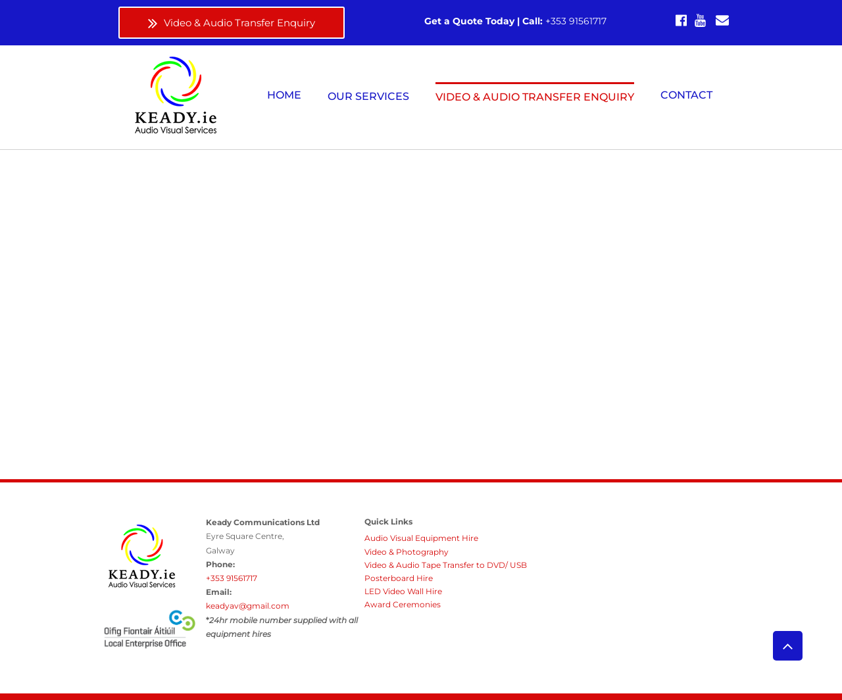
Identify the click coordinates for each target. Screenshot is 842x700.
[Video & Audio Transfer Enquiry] (231, 23)
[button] (368, 96)
